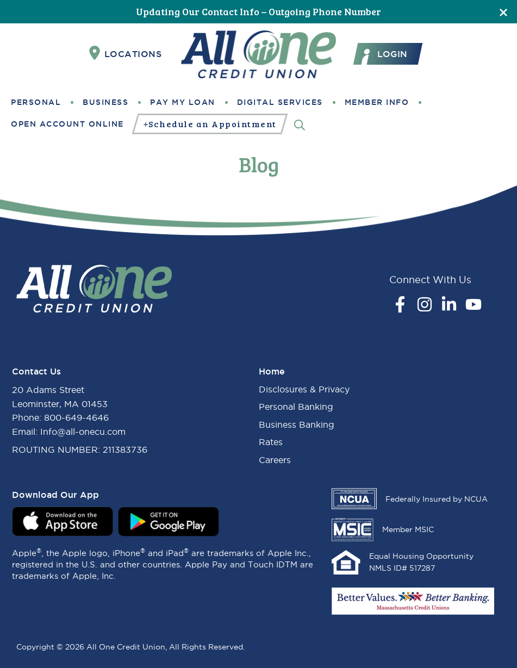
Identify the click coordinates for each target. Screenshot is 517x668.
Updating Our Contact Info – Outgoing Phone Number (258, 11)
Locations (125, 53)
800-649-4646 (76, 417)
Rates (271, 442)
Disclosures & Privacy (304, 389)
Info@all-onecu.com (83, 431)
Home (272, 371)
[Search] (299, 124)
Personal (36, 102)
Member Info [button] (377, 102)
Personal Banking (296, 406)
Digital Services (280, 102)
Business (105, 102)
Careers (275, 460)
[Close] (503, 12)
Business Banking (296, 424)
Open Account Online (67, 124)
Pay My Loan (182, 102)
